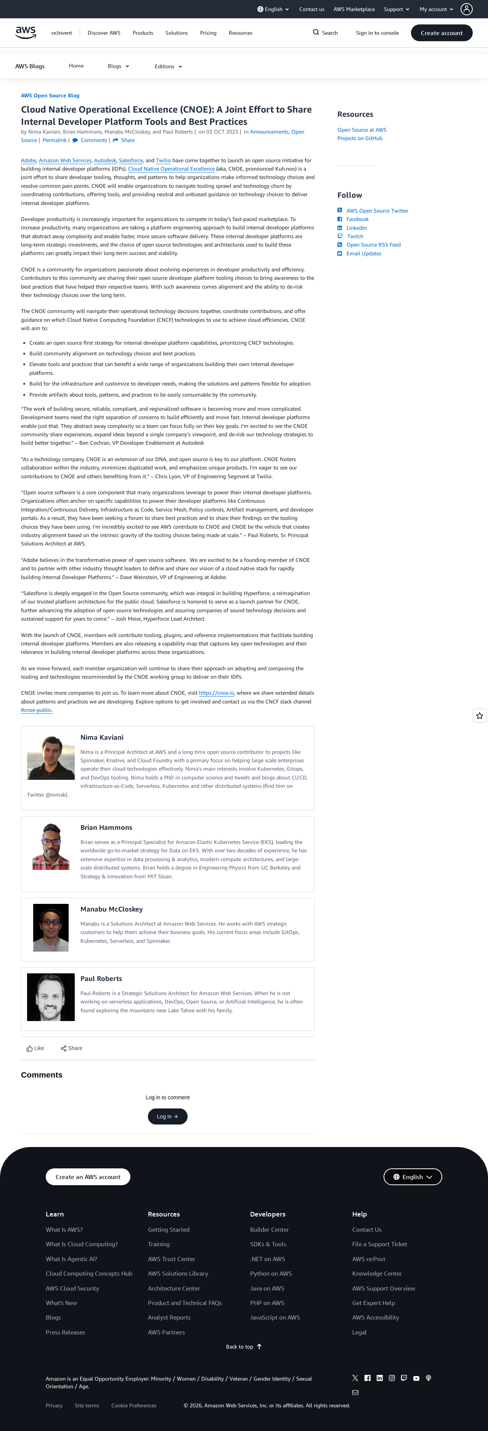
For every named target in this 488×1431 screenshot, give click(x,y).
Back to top (244, 1346)
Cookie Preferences (133, 1405)
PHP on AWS (267, 1303)
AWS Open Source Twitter (372, 210)
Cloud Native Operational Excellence (171, 168)
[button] (474, 9)
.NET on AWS (267, 1259)
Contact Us (367, 1229)
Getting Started (168, 1229)
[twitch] (404, 1379)
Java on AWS (267, 1288)
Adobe (28, 160)
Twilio (163, 160)
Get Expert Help (373, 1303)
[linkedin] (380, 1379)
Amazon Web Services (65, 160)
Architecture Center (174, 1288)
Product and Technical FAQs (185, 1303)
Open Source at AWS (362, 129)
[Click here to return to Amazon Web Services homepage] (25, 37)
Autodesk (105, 160)
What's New (61, 1303)
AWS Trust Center (171, 1259)
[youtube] (416, 1379)
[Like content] (35, 1048)
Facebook (353, 219)
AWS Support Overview (383, 1288)
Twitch (350, 236)
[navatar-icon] (467, 9)
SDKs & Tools (268, 1244)
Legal (359, 1332)
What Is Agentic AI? (71, 1259)
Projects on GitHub (359, 138)
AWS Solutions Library (178, 1273)
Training (159, 1244)
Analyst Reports (169, 1317)
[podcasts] (428, 1379)
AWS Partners (166, 1332)
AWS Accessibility (375, 1317)
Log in (167, 1116)
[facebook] (367, 1379)
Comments (89, 140)
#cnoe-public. (37, 710)
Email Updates (359, 253)
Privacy (54, 1405)
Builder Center (269, 1229)
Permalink (55, 140)
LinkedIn (352, 227)
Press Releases (65, 1332)
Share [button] (124, 140)
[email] (355, 1393)
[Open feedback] (479, 716)
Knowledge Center (377, 1273)
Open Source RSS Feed (369, 244)
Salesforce (131, 160)
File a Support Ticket (379, 1244)
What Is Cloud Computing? (82, 1244)
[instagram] (392, 1379)
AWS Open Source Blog (50, 95)
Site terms (87, 1405)
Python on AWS (271, 1273)
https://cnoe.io (216, 692)
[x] (355, 1379)
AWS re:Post (368, 1259)
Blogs (53, 1317)
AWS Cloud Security (72, 1288)
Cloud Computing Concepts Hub (89, 1273)
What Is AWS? (64, 1229)
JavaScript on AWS (275, 1317)
